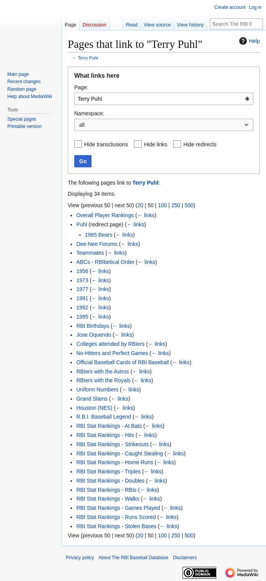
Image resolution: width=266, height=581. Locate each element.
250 (175, 205)
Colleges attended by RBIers (110, 344)
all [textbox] (82, 125)
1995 (82, 317)
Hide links (155, 144)
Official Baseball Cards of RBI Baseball (122, 362)
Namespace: (89, 113)
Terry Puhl (88, 57)
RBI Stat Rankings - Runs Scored (116, 517)
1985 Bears (99, 235)
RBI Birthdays (92, 326)
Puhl (81, 224)
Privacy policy (80, 557)
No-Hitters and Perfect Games (112, 353)
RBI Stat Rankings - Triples (108, 471)
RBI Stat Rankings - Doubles (110, 481)
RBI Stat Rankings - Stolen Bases (116, 526)
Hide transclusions (106, 144)
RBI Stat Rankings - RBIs (106, 490)
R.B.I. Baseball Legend (103, 417)
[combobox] (163, 99)
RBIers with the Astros (102, 371)
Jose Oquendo (93, 335)
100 (162, 205)
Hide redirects (199, 144)
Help (248, 41)
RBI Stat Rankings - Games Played (118, 508)
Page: (81, 87)
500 (188, 205)
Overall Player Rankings (105, 215)
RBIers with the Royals (103, 380)
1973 (82, 280)
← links (146, 215)
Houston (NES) (94, 408)
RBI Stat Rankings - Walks (107, 499)
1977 (82, 289)
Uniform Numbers (97, 389)
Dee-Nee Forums (96, 244)
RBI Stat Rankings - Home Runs (114, 462)
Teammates (90, 253)
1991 (82, 298)
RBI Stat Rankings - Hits (105, 435)
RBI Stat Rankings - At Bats (109, 426)
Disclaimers (185, 557)
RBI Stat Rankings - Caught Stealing (119, 453)
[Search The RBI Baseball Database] (236, 23)
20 (140, 205)
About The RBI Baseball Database (133, 557)
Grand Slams (92, 399)
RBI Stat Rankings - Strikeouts (112, 444)
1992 (82, 307)
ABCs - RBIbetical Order (105, 262)
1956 (82, 271)
